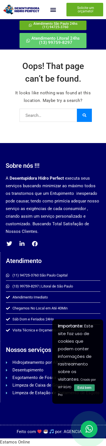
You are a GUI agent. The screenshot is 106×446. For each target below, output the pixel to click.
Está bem (84, 388)
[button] (53, 9)
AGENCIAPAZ (76, 431)
